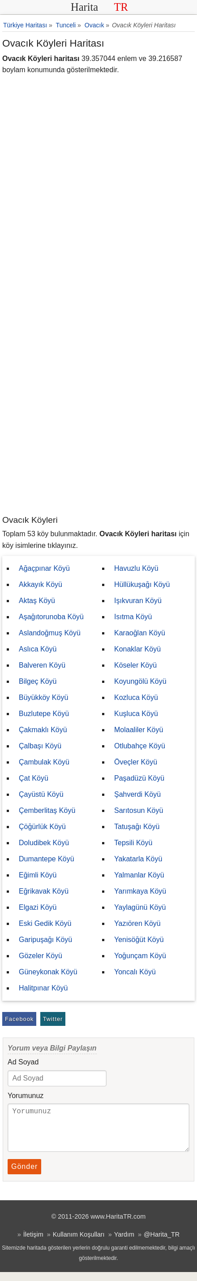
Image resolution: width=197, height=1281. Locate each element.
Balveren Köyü (42, 665)
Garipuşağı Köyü (45, 939)
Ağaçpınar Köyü (44, 568)
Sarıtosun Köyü (138, 810)
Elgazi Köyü (38, 907)
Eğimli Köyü (37, 875)
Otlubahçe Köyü (139, 746)
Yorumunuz (25, 1095)
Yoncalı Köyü (135, 972)
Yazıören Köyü (137, 923)
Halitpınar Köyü (43, 988)
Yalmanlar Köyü (139, 875)
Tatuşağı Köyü (136, 826)
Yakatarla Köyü (138, 859)
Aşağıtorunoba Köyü (51, 617)
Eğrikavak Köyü (44, 891)
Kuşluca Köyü (136, 713)
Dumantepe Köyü (46, 859)
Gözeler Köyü (40, 956)
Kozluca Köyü (136, 697)
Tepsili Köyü (133, 843)
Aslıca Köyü (37, 649)
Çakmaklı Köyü (43, 730)
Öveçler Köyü (135, 762)
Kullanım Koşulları (79, 1243)
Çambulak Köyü (44, 762)
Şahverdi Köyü (137, 794)
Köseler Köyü (135, 665)
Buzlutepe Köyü (44, 713)
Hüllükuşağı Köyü (142, 584)
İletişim (33, 1243)
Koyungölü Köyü (140, 681)
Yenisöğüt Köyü (139, 939)
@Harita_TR (162, 1243)
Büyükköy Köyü (43, 697)
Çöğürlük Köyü (42, 826)
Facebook (19, 1019)
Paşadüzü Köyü (139, 778)
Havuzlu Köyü (136, 568)
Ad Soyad (23, 1062)
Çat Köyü (33, 778)
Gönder (24, 1175)
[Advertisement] (98, 411)
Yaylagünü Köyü (140, 907)
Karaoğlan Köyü (139, 633)
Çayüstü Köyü (41, 794)
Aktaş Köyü (37, 600)
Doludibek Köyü (44, 843)
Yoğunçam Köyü (140, 956)
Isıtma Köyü (133, 617)
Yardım (124, 1243)
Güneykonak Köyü (48, 972)
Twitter (53, 1019)
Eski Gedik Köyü (45, 923)
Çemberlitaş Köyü (47, 810)
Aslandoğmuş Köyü (50, 633)
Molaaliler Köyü (138, 730)
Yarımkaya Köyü (140, 891)
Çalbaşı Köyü (40, 746)
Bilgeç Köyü (38, 681)
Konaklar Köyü (137, 649)
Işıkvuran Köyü (138, 600)
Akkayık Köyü (40, 584)
